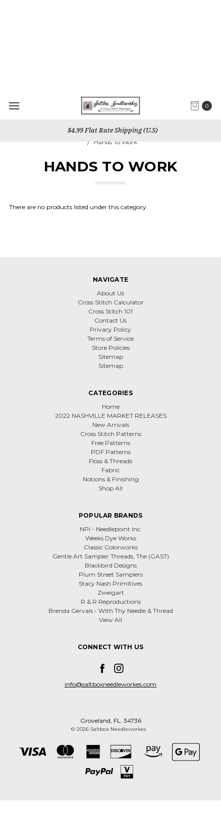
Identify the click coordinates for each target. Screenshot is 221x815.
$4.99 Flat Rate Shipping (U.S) (112, 130)
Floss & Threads (110, 461)
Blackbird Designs (111, 565)
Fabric (110, 470)
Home (111, 406)
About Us (110, 293)
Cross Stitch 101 (110, 311)
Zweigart (110, 592)
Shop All (110, 488)
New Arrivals (110, 424)
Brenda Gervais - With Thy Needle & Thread (110, 610)
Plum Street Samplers (111, 574)
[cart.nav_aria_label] (203, 106)
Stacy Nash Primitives (110, 583)
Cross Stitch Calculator (111, 302)
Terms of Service (110, 338)
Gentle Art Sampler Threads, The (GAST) (110, 556)
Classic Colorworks (111, 547)
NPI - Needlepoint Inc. (111, 529)
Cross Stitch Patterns (110, 433)
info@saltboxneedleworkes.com (110, 684)
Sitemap (110, 356)
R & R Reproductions (111, 601)
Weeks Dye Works (110, 538)
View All (110, 619)
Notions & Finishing (111, 479)
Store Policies (111, 347)
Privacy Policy (110, 329)
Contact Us (110, 320)
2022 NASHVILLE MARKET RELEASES (111, 415)
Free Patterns (110, 443)
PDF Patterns (111, 452)
